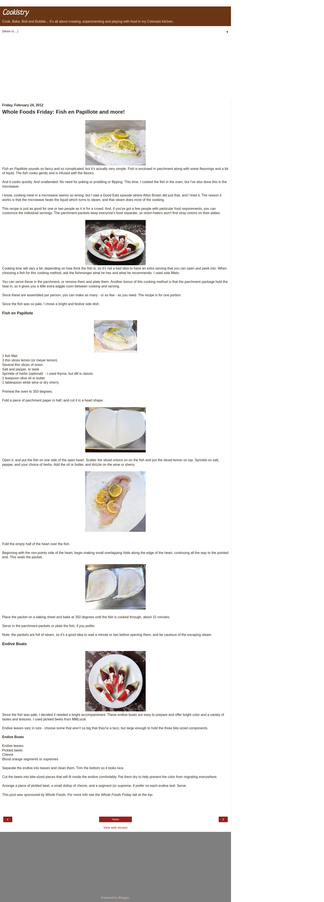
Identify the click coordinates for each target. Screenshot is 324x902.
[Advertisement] (115, 67)
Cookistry (15, 13)
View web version (115, 827)
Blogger (124, 897)
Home (115, 819)
